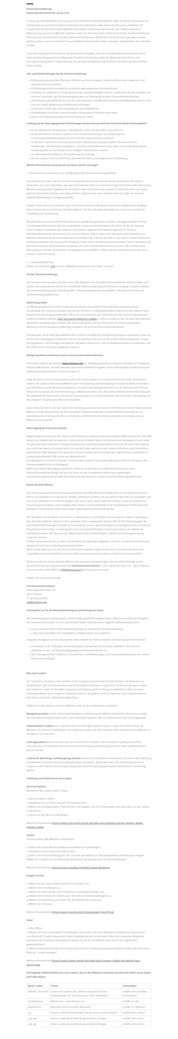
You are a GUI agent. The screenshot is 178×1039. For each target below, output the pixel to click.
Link (53, 266)
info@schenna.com (71, 570)
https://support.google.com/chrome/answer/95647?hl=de (83, 912)
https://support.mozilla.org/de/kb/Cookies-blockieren (81, 867)
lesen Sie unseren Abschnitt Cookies (77, 319)
